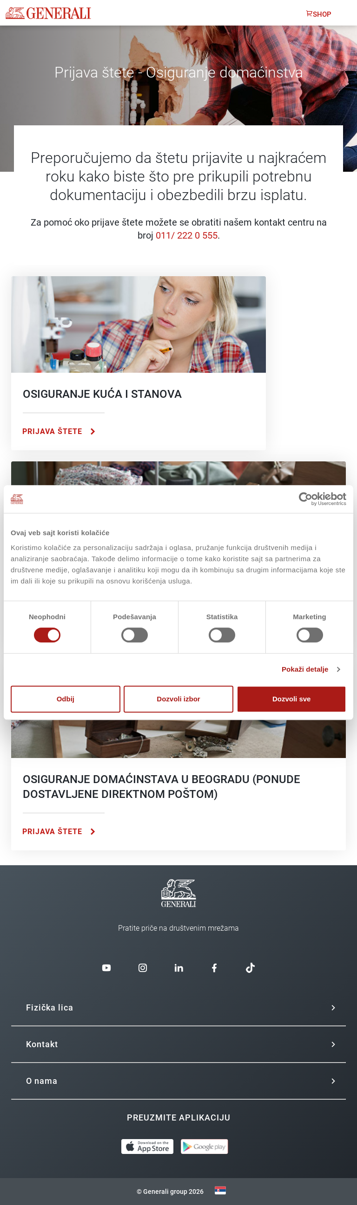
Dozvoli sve (291, 699)
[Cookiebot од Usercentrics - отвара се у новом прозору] (305, 499)
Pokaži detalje (305, 669)
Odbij (65, 699)
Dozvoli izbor (178, 699)
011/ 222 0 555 (187, 235)
